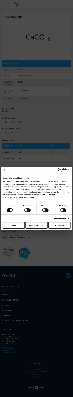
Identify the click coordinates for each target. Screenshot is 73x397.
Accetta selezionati (36, 225)
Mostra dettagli (60, 218)
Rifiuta (13, 225)
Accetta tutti (59, 225)
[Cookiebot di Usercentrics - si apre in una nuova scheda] (60, 170)
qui (11, 197)
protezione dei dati (47, 195)
